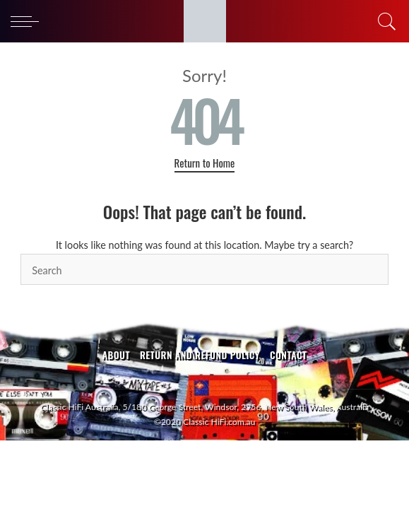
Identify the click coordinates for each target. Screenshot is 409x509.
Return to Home (204, 162)
